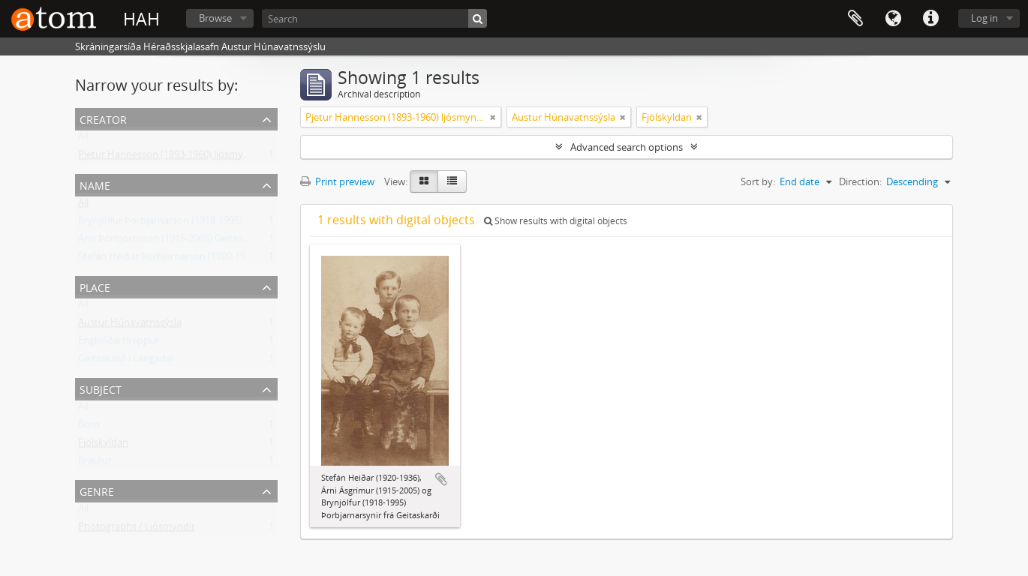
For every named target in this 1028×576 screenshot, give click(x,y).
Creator (103, 118)
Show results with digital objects (555, 220)
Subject (101, 388)
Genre (97, 490)
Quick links (930, 19)
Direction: (860, 181)
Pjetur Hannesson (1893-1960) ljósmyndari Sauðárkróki (200, 157)
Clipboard (855, 19)
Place (95, 286)
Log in (984, 18)
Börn (89, 427)
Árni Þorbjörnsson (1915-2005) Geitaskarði (171, 241)
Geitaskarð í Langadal (125, 361)
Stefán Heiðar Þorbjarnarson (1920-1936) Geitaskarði (194, 259)
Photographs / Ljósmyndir (136, 529)
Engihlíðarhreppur (118, 343)
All (83, 139)
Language (893, 19)
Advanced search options (626, 147)
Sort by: (758, 181)
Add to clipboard (441, 479)
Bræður (95, 463)
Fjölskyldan (103, 445)
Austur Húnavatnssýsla (130, 325)
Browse (215, 18)
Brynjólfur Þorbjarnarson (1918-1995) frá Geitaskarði (193, 223)
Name (95, 184)
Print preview (337, 181)
